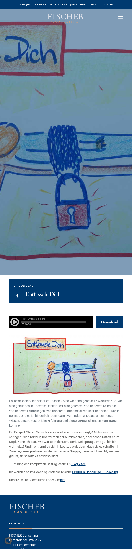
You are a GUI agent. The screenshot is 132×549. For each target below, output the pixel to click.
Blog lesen (78, 464)
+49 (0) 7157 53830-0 (35, 4)
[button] (8, 541)
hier (62, 480)
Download (109, 322)
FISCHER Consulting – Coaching (95, 472)
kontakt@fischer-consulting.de (84, 4)
